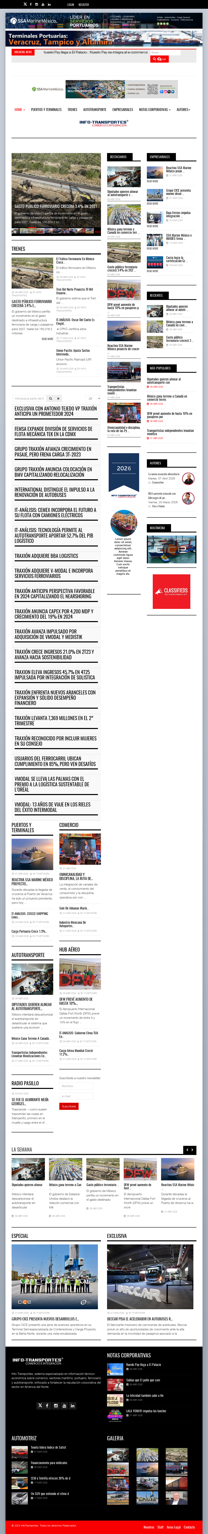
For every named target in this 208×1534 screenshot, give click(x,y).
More (97, 231)
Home (20, 110)
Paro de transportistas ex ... (119, 1185)
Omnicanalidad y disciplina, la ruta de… (76, 877)
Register (84, 5)
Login (70, 5)
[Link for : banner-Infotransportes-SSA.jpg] (104, 21)
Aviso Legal (174, 1527)
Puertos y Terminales (46, 110)
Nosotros (149, 1527)
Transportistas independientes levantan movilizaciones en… (29, 1054)
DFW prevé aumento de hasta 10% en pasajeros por (169, 415)
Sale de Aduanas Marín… (74, 908)
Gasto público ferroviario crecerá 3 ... (180, 339)
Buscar (159, 59)
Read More (152, 181)
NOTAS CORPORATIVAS (155, 110)
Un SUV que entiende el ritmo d (50, 1494)
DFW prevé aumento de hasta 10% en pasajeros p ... (123, 308)
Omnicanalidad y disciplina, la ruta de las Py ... (123, 429)
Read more (47, 339)
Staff (160, 1527)
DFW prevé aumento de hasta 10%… (76, 1002)
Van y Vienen (158, 506)
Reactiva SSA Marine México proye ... (178, 169)
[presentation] (187, 1150)
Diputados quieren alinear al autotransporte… (32, 1007)
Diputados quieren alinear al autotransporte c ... (122, 193)
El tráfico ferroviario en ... (155, 1185)
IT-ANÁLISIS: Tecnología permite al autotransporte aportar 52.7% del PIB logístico (54, 536)
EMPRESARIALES (123, 110)
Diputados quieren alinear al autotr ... (177, 308)
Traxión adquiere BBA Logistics (46, 556)
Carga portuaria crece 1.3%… (29, 931)
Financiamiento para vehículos (49, 1463)
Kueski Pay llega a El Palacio (143, 1365)
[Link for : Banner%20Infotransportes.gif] (104, 39)
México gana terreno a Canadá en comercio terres (167, 398)
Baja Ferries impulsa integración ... (178, 214)
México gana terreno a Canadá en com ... (179, 323)
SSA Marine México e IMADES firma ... (179, 237)
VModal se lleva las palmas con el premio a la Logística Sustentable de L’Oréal (52, 785)
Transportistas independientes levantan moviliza (170, 432)
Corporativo (158, 482)
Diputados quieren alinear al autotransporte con (164, 381)
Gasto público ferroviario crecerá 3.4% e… (32, 304)
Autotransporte (94, 110)
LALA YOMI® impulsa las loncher (146, 1411)
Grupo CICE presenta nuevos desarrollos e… (45, 1319)
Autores (183, 110)
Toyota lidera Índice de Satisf (48, 1447)
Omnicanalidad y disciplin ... (80, 1186)
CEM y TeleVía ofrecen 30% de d (50, 1478)
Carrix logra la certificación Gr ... (177, 259)
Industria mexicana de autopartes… (72, 924)
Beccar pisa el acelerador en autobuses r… (140, 1319)
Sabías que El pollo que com (143, 1380)
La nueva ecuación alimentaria (163, 474)
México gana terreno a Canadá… (31, 1038)
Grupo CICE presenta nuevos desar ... (178, 192)
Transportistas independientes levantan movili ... (121, 390)
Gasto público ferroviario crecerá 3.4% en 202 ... (122, 269)
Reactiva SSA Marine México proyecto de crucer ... (123, 349)
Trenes (72, 110)
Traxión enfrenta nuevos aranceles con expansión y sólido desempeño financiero (55, 698)
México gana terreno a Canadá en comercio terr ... (123, 231)
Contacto (189, 1527)
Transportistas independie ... (43, 1186)
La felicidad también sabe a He (145, 1395)
